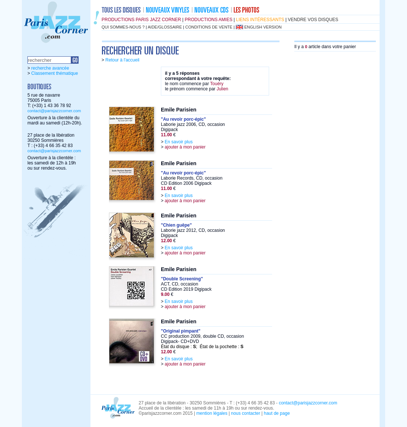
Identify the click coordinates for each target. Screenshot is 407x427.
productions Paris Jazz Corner (141, 19)
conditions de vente (208, 27)
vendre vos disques (313, 19)
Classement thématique (54, 73)
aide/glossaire (165, 27)
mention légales (211, 413)
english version (263, 27)
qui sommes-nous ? (123, 27)
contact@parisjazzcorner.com (54, 111)
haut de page (277, 413)
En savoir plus (178, 141)
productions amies (208, 19)
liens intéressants (260, 19)
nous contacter (245, 413)
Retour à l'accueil (122, 60)
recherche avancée (50, 68)
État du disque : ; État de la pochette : (202, 346)
